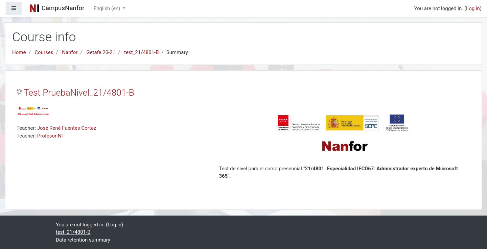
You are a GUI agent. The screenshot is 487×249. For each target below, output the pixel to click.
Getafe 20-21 (100, 52)
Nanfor (69, 52)
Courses (43, 52)
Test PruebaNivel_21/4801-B (79, 93)
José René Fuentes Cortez (66, 128)
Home (19, 52)
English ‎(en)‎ (108, 8)
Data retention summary (83, 240)
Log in (473, 8)
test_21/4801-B (141, 52)
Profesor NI (50, 136)
